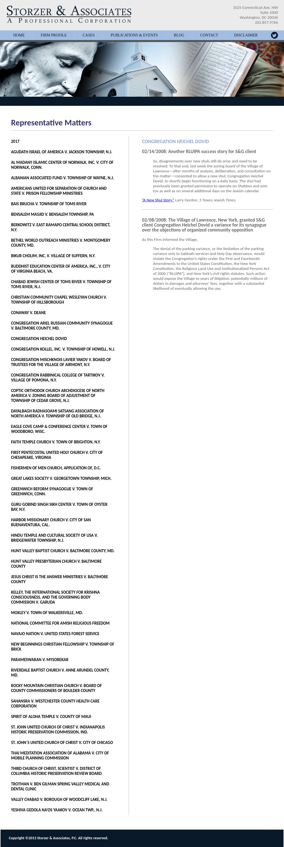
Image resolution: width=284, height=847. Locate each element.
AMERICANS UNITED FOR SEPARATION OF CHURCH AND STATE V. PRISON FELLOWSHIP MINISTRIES (59, 191)
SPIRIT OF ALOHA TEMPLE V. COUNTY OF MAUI (51, 716)
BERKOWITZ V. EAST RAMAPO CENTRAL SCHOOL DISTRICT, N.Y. (60, 227)
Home (19, 35)
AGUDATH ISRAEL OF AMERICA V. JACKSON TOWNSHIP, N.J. (61, 151)
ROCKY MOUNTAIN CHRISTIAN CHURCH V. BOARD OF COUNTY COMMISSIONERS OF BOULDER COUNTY (56, 688)
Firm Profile (54, 35)
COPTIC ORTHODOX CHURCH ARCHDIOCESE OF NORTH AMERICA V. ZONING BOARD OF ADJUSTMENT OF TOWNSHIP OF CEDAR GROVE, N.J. (57, 395)
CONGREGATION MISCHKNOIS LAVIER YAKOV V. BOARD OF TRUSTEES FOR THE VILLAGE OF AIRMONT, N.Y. (61, 362)
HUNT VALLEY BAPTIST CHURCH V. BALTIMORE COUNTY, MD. (63, 550)
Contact (209, 35)
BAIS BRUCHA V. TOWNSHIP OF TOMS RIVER (49, 203)
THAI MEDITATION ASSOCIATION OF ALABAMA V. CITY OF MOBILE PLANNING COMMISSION (60, 756)
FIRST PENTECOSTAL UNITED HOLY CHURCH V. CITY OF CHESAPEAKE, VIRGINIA (57, 455)
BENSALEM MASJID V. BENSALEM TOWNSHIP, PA (52, 214)
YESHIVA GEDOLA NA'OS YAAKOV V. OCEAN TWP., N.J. (56, 809)
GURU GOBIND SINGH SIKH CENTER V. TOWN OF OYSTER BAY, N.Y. (59, 507)
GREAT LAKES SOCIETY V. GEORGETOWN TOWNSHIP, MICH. (61, 478)
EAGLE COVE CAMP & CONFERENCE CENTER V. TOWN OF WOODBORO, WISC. (59, 429)
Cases (89, 35)
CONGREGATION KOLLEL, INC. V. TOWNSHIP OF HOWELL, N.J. (63, 349)
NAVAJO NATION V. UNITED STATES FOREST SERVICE (55, 633)
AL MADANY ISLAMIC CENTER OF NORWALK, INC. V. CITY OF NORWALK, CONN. (62, 165)
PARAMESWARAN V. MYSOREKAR (39, 659)
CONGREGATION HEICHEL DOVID (39, 338)
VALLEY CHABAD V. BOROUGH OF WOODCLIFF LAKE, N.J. (59, 799)
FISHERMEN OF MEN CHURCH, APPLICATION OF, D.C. (56, 467)
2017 (15, 141)
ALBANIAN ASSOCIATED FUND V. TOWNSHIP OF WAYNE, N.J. (62, 177)
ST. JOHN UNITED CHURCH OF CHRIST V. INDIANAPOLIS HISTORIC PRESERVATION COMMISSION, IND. (58, 730)
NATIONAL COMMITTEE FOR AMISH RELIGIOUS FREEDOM (60, 623)
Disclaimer (246, 35)
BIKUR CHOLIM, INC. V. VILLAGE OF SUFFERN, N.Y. (53, 255)
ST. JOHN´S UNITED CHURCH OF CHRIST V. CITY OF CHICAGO (62, 742)
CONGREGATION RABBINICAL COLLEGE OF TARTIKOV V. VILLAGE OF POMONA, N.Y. (58, 378)
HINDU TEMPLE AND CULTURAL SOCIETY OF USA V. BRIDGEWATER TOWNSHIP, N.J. (54, 538)
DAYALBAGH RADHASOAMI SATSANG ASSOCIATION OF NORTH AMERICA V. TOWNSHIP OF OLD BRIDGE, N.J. (57, 414)
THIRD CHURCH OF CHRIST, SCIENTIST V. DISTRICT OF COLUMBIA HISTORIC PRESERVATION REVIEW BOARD (56, 771)
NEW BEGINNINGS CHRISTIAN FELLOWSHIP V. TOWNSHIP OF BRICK (62, 647)
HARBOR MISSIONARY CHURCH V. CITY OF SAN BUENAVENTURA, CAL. (51, 522)
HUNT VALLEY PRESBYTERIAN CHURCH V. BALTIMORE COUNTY (56, 564)
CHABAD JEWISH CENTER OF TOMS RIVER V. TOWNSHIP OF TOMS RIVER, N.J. (61, 284)
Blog (179, 35)
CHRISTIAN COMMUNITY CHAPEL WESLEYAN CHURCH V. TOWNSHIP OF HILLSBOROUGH (59, 300)
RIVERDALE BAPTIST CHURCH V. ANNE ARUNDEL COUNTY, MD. (60, 673)
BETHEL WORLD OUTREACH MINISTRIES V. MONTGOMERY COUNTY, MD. (60, 243)
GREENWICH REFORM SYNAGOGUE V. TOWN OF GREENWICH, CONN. (52, 491)
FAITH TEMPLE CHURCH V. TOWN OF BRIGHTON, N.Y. (56, 442)
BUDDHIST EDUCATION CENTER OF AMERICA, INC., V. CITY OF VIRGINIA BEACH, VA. (60, 269)
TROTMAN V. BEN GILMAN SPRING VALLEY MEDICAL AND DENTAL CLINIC (60, 786)
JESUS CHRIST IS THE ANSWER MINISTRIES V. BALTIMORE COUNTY (59, 579)
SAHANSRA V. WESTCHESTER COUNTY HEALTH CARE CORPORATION (55, 704)
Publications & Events (134, 35)
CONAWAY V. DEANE (28, 312)
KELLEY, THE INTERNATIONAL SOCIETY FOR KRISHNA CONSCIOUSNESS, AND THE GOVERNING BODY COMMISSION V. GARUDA (55, 597)
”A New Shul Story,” (158, 200)
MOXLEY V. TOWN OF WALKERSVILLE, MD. (47, 612)
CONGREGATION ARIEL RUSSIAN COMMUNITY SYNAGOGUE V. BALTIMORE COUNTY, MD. (62, 326)
